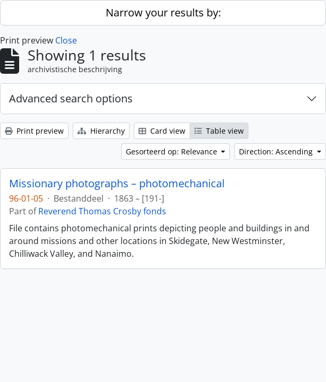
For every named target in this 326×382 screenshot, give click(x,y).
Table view (219, 131)
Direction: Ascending (277, 151)
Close (66, 40)
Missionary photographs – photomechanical (117, 183)
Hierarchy (101, 131)
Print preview (34, 131)
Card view (162, 131)
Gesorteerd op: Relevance (172, 151)
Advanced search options (71, 98)
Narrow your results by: (163, 12)
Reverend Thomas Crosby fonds (102, 211)
